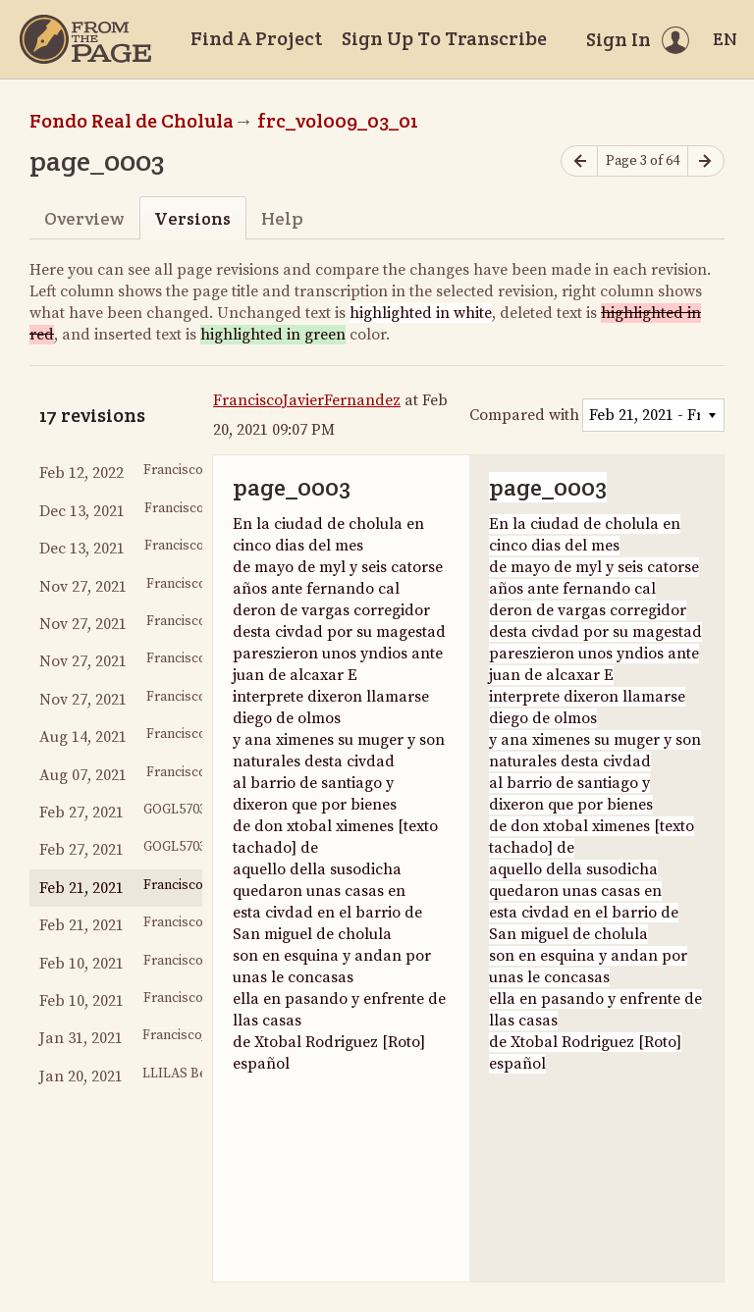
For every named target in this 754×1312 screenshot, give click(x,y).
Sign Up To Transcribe (444, 38)
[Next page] (706, 161)
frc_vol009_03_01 (337, 120)
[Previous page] (579, 161)
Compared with (524, 415)
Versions (192, 218)
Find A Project (256, 38)
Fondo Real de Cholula (131, 120)
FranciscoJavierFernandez (307, 400)
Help (282, 218)
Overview (84, 218)
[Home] (85, 39)
